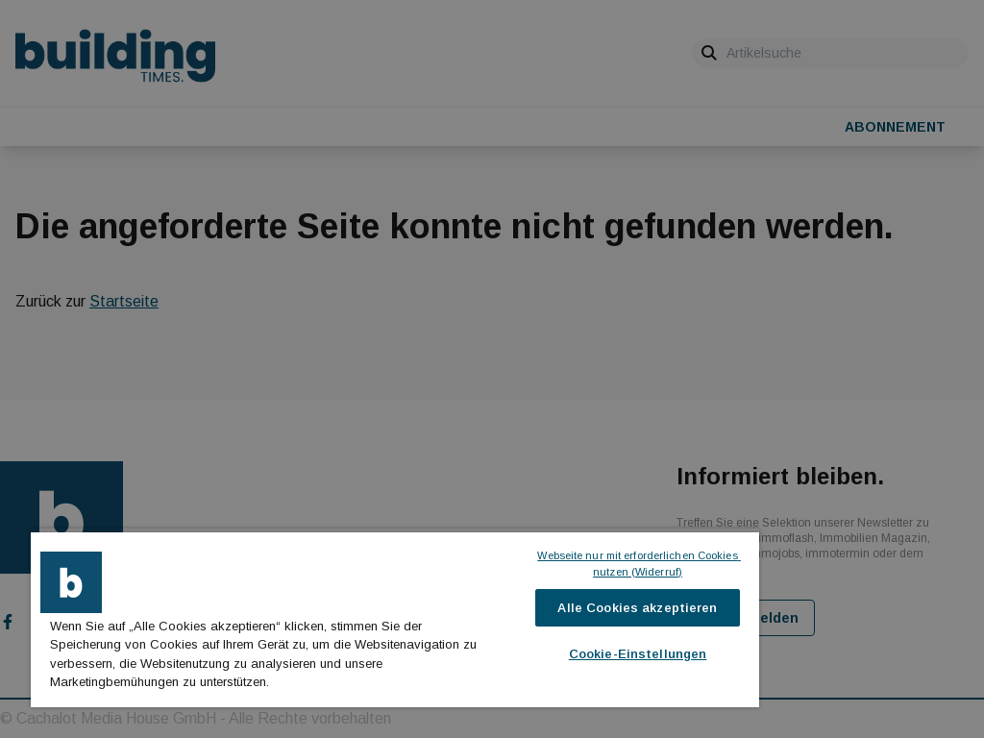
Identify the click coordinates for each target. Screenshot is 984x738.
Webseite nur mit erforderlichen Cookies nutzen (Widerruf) (638, 564)
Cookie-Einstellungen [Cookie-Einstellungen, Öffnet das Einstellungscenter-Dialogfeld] (638, 654)
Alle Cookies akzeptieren (637, 608)
